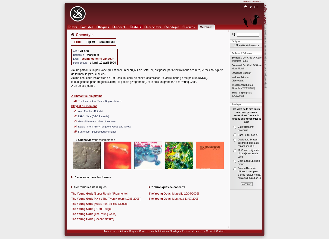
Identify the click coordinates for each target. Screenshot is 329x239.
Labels (153, 231)
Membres (196, 231)
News (115, 231)
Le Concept (209, 231)
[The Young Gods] (93, 214)
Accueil (107, 231)
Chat (256, 31)
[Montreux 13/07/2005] (174, 198)
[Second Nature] (92, 219)
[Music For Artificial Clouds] (99, 203)
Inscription (256, 1)
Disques (133, 231)
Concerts (143, 231)
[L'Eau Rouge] (91, 209)
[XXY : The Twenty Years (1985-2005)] (106, 198)
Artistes (124, 231)
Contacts (220, 231)
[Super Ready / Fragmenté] (99, 193)
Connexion (246, 1)
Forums (186, 231)
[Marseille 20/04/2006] (174, 193)
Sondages (175, 231)
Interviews (163, 231)
